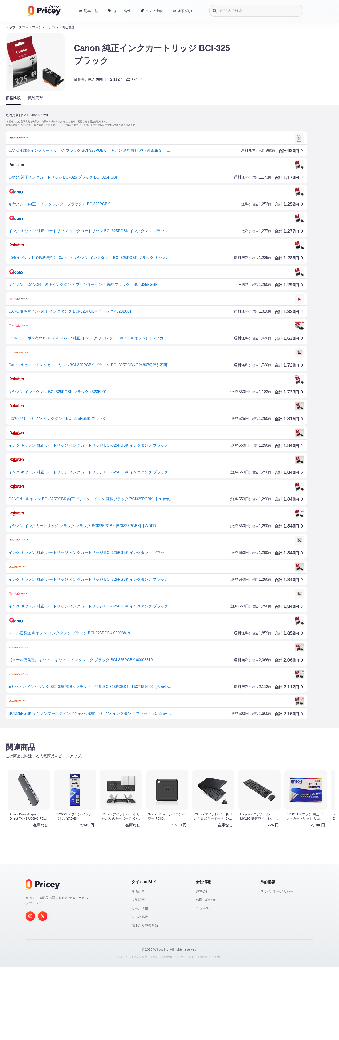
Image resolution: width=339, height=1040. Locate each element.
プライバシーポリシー (276, 965)
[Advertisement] (147, 768)
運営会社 (202, 965)
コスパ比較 (140, 990)
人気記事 (138, 973)
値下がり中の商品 (145, 998)
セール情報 (140, 982)
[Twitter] (42, 989)
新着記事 (138, 965)
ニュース (202, 982)
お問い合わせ (206, 973)
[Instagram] (30, 989)
